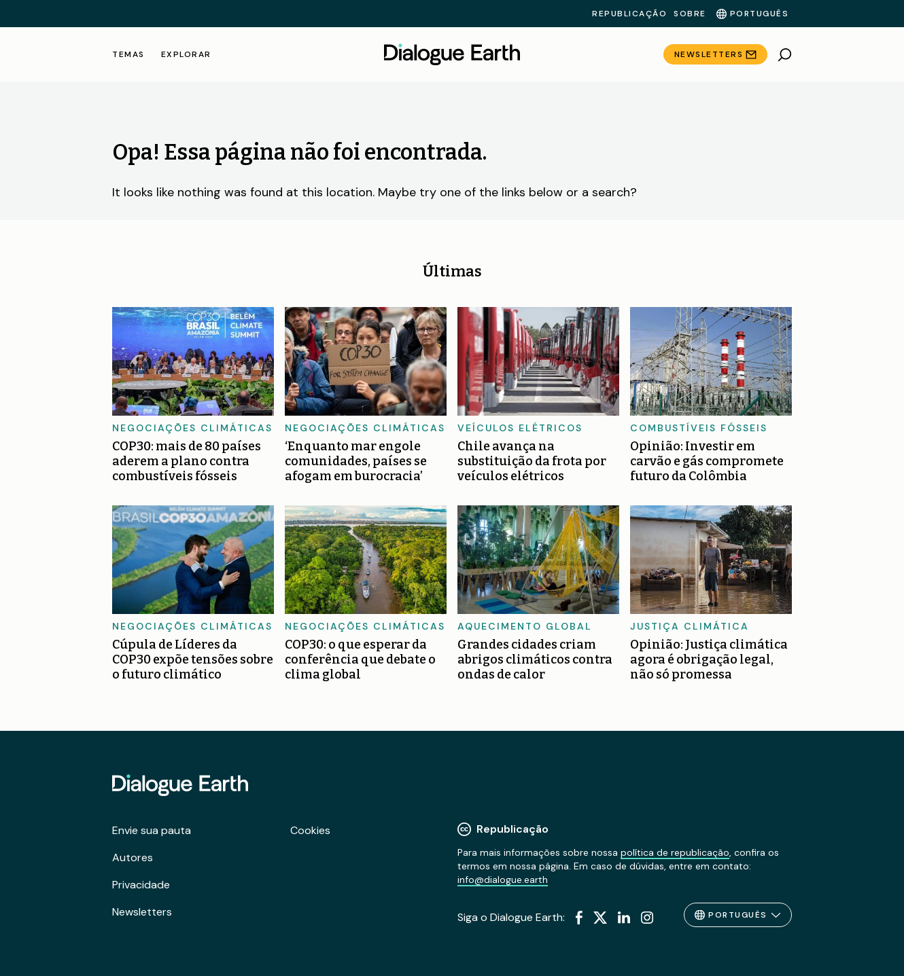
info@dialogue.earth (502, 879)
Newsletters (709, 54)
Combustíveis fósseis (698, 428)
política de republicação (675, 852)
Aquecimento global (524, 626)
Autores (132, 857)
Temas (128, 54)
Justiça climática (689, 626)
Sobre (690, 13)
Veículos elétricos (520, 428)
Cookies (310, 830)
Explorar (186, 54)
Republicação (629, 13)
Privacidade (141, 885)
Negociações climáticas (192, 428)
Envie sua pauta (151, 830)
